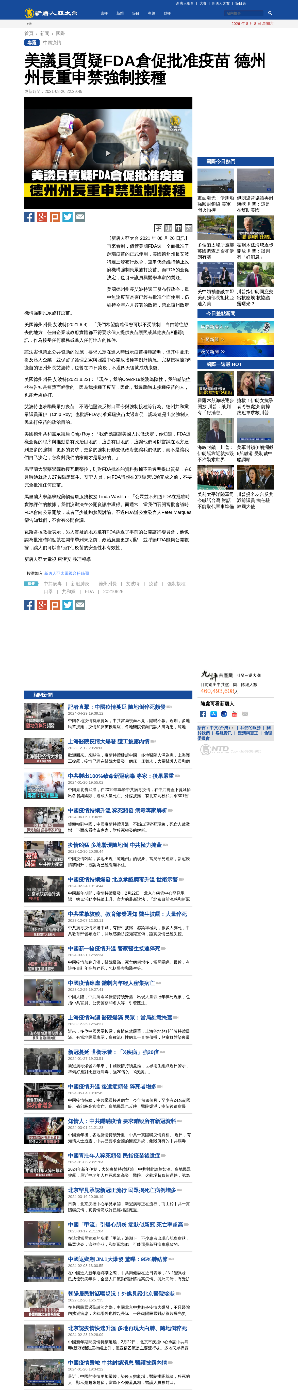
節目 (135, 13)
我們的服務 (250, 728)
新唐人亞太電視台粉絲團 (66, 573)
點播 (167, 13)
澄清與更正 (248, 733)
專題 (151, 13)
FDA (89, 591)
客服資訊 (224, 733)
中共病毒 (53, 583)
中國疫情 (52, 42)
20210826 (113, 591)
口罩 (48, 591)
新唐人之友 (221, 3)
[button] (108, 153)
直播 (104, 13)
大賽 (203, 3)
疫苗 (153, 583)
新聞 (120, 13)
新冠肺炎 (80, 583)
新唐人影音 (185, 3)
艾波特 (133, 583)
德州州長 (107, 583)
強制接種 (176, 583)
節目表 (240, 3)
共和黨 (69, 591)
